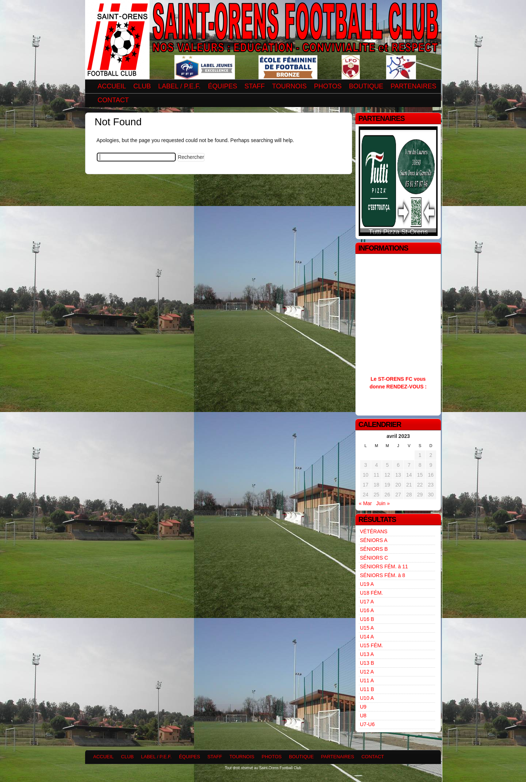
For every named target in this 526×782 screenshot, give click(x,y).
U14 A (367, 637)
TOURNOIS (289, 86)
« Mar (365, 503)
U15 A (367, 628)
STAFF (254, 86)
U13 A (367, 654)
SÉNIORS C (374, 558)
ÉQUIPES (222, 86)
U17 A (367, 601)
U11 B (367, 689)
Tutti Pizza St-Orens (398, 232)
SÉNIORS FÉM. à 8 (382, 575)
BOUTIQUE (366, 86)
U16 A (367, 610)
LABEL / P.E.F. (179, 86)
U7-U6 (367, 724)
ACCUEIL (112, 86)
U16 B (367, 619)
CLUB (142, 86)
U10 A (367, 698)
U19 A (367, 584)
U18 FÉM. (371, 593)
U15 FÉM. (371, 645)
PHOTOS (328, 86)
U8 (363, 715)
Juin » (383, 503)
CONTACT (113, 100)
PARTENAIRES (413, 86)
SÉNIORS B (374, 549)
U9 (363, 707)
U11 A (367, 680)
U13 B (367, 663)
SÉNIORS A (373, 540)
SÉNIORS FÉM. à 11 (384, 566)
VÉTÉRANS (373, 531)
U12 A (367, 672)
